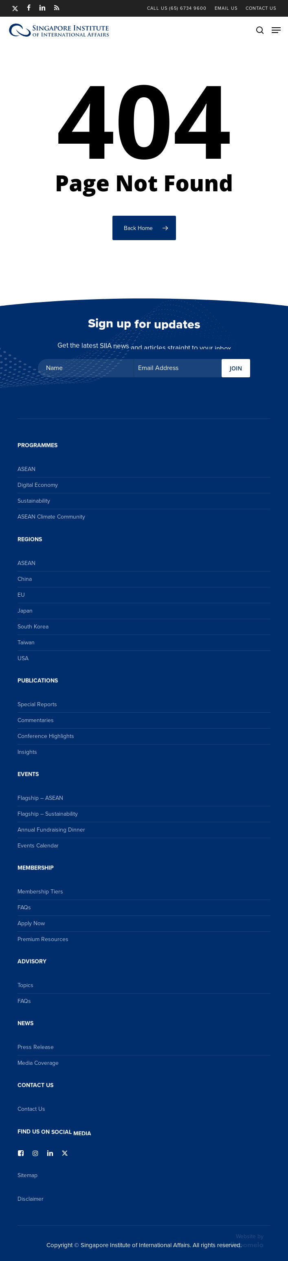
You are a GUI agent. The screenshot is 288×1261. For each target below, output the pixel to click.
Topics (25, 985)
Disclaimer (31, 1199)
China (25, 579)
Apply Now (31, 923)
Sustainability (34, 501)
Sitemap (27, 1175)
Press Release (36, 1047)
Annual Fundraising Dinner (51, 829)
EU (21, 595)
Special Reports (37, 704)
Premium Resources (43, 939)
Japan (25, 610)
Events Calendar (38, 845)
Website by (243, 1240)
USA (23, 658)
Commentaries (36, 720)
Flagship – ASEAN (40, 798)
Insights (27, 752)
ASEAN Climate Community (51, 516)
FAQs (24, 907)
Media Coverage (38, 1063)
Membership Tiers (40, 891)
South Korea (33, 626)
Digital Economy (38, 485)
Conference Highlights (46, 736)
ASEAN (26, 469)
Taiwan (26, 642)
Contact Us (31, 1109)
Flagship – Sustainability (48, 814)
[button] (276, 30)
